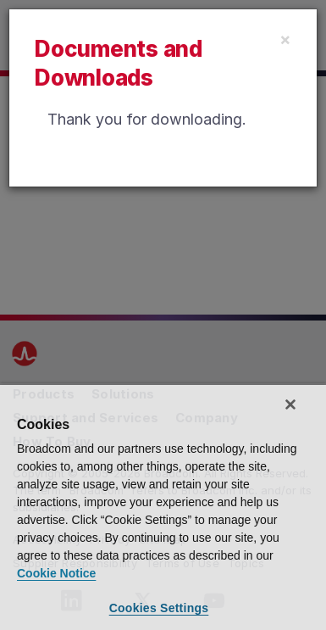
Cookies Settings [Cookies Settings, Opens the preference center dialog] (159, 608)
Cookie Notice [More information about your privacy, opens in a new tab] (56, 573)
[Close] (285, 39)
